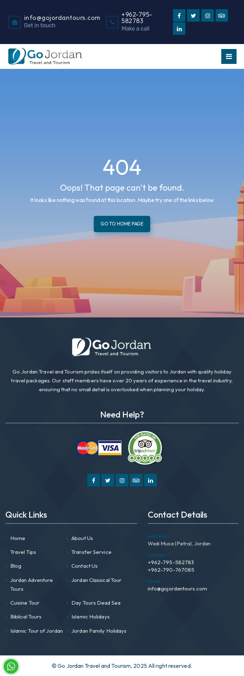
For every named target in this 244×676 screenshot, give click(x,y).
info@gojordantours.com (177, 584)
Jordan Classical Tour (96, 580)
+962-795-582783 (171, 558)
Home (17, 538)
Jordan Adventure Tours (31, 584)
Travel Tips (23, 552)
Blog (15, 565)
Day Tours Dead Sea (95, 602)
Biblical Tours (26, 616)
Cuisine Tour (24, 602)
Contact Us (84, 565)
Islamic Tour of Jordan (36, 630)
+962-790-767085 (171, 569)
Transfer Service (91, 552)
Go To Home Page (122, 223)
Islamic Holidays (90, 616)
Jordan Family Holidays (98, 630)
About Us (82, 538)
